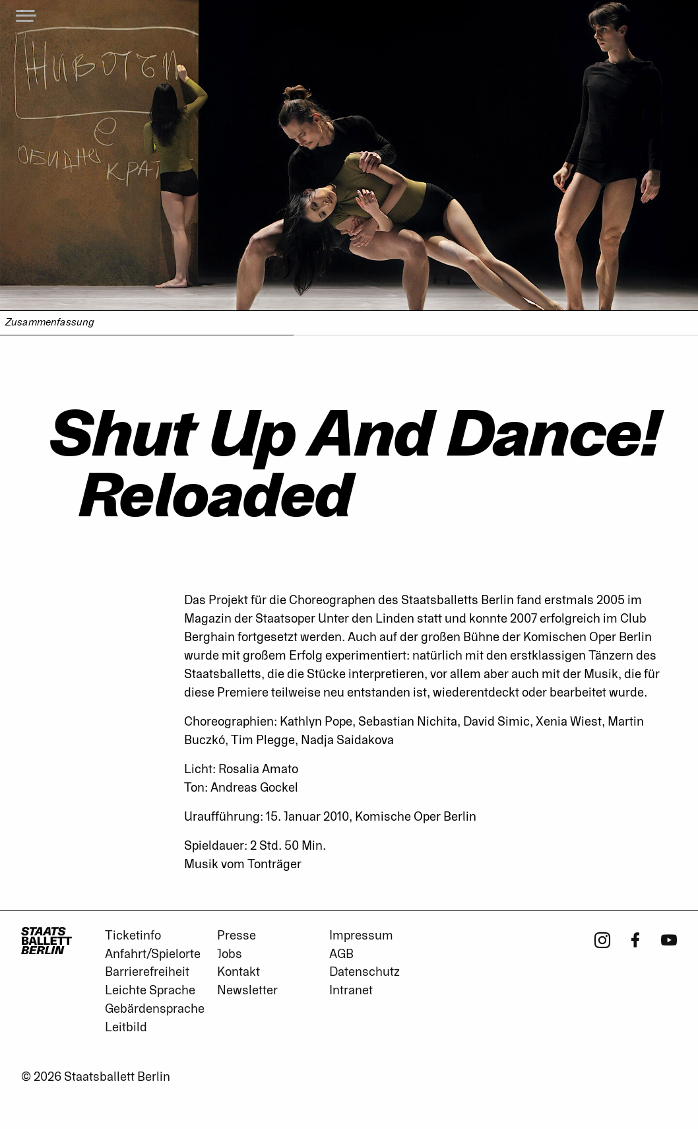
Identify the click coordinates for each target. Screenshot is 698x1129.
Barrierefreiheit (147, 972)
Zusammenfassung (49, 322)
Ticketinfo (133, 935)
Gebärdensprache (155, 1009)
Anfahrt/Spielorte (153, 954)
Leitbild (126, 1027)
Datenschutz (364, 972)
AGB (341, 954)
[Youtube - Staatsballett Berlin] (669, 939)
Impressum (361, 935)
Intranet (351, 990)
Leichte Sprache (150, 990)
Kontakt (238, 972)
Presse (236, 935)
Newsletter (247, 990)
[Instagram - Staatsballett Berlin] (602, 939)
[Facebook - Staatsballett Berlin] (635, 939)
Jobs (229, 954)
